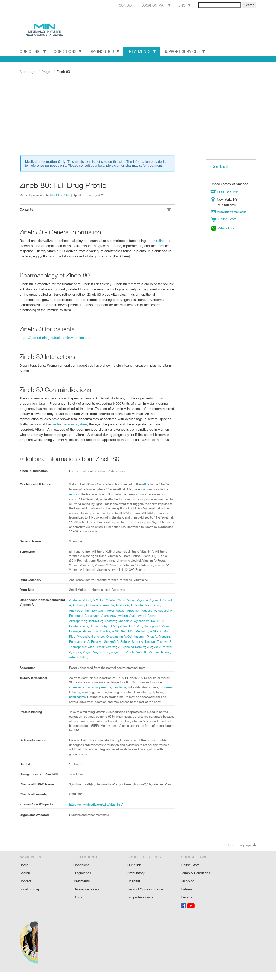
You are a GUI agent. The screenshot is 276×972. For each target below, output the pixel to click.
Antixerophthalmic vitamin (87, 610)
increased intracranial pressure (91, 687)
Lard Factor (103, 631)
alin (75, 657)
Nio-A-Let (98, 636)
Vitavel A (75, 651)
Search (25, 874)
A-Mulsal (75, 599)
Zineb (142, 651)
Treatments (142, 51)
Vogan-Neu (113, 651)
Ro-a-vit (97, 641)
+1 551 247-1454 (228, 191)
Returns (187, 889)
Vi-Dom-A (144, 646)
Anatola (108, 605)
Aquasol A (150, 610)
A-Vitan (111, 599)
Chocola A (125, 620)
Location (214, 199)
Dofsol (95, 625)
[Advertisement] (138, 116)
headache (122, 687)
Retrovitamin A (79, 641)
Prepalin (166, 636)
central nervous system (46, 423)
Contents (95, 209)
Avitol (143, 615)
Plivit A (153, 636)
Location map (149, 5)
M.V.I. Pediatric (142, 631)
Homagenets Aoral (159, 625)
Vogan (98, 651)
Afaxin (131, 599)
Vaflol (96, 646)
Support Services (186, 51)
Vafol (105, 646)
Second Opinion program (146, 889)
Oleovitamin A (117, 636)
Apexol (121, 610)
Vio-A (164, 646)
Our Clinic (33, 51)
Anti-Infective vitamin (146, 605)
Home (24, 866)
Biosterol (110, 620)
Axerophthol (77, 620)
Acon (121, 599)
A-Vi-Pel (98, 599)
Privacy (186, 897)
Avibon (124, 615)
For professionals (140, 897)
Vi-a (156, 646)
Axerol (153, 615)
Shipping (187, 882)
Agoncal (155, 599)
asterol (85, 657)
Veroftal (116, 646)
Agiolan (142, 599)
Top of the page (241, 846)
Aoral (111, 610)
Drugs (46, 71)
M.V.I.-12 (160, 631)
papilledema (90, 697)
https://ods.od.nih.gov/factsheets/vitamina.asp (54, 337)
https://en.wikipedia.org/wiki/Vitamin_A (96, 809)
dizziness (75, 692)
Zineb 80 (154, 651)
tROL (95, 657)
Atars (106, 615)
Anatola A (123, 605)
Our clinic (134, 866)
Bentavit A (95, 620)
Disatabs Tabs (79, 625)
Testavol (152, 641)
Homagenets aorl (81, 631)
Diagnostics (105, 51)
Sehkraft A (112, 641)
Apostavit (134, 610)
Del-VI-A (159, 620)
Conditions (68, 51)
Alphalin (78, 605)
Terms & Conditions (195, 874)
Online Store (190, 866)
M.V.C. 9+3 (121, 631)
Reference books (86, 889)
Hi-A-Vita (137, 625)
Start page (27, 71)
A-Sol (87, 599)
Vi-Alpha (130, 646)
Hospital (133, 882)
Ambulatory (136, 874)
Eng (178, 5)
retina (158, 240)
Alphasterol (94, 605)
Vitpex (87, 651)
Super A (138, 641)
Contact (118, 5)
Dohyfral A (109, 625)
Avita (134, 615)
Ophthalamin (137, 636)
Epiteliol (124, 625)
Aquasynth (93, 615)
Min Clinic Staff (60, 194)
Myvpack (83, 636)
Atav (114, 615)
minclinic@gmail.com (231, 211)
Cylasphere (143, 620)
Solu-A (126, 641)
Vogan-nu (129, 651)
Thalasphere (82, 646)
